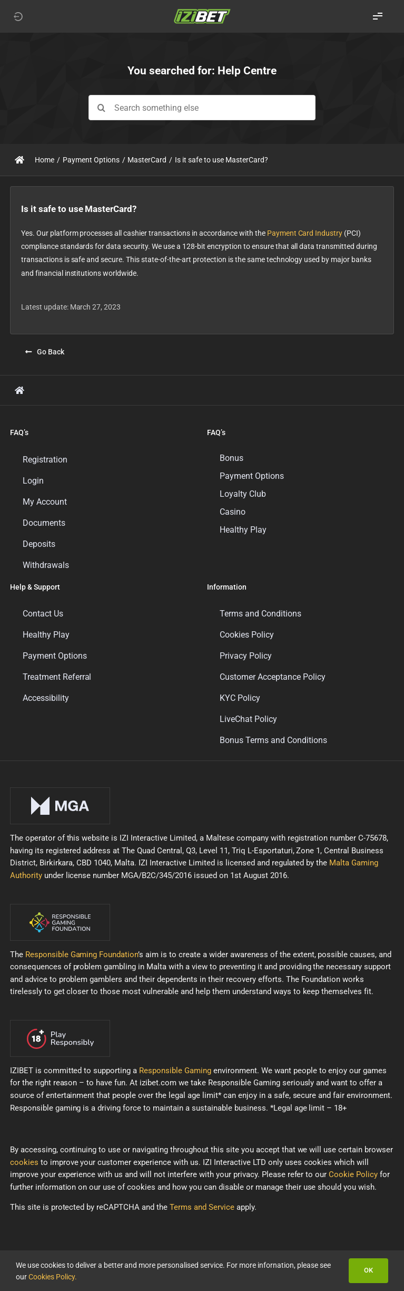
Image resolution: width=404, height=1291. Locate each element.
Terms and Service (202, 1207)
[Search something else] (201, 107)
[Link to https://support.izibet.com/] (19, 160)
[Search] (101, 107)
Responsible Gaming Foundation (82, 954)
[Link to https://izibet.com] (18, 16)
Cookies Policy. (52, 1277)
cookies (24, 1162)
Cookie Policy (353, 1174)
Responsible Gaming (175, 1070)
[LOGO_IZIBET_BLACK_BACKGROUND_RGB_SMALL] (202, 12)
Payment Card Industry (305, 233)
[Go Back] (45, 351)
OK (368, 1270)
